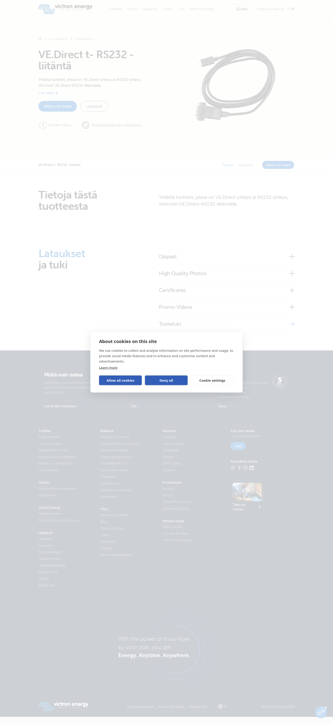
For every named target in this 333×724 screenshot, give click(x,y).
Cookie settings (212, 380)
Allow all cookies (120, 380)
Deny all (166, 380)
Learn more (108, 367)
